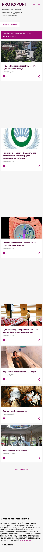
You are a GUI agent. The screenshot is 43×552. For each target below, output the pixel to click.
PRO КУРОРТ (14, 4)
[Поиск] (34, 4)
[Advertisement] (21, 104)
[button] (38, 76)
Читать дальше (25, 540)
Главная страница (9, 24)
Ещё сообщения (21, 469)
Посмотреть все (9, 36)
